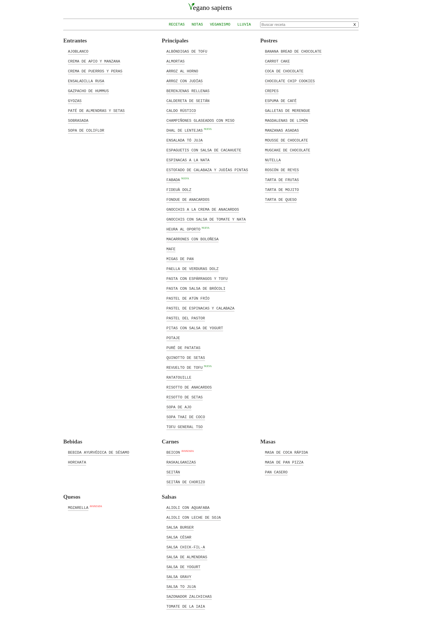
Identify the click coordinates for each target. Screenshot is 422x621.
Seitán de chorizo (186, 481)
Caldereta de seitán (188, 100)
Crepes (271, 90)
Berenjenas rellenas (188, 90)
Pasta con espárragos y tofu (197, 278)
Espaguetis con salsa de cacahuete (204, 150)
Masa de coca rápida (286, 452)
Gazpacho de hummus (88, 90)
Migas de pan (180, 258)
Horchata (77, 462)
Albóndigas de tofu (187, 51)
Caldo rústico (181, 110)
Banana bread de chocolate (293, 51)
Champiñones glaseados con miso (201, 120)
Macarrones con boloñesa (193, 238)
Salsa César (179, 537)
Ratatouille (179, 377)
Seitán (173, 472)
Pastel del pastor (186, 318)
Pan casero (276, 472)
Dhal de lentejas (185, 130)
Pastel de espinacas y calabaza (201, 308)
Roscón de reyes (282, 169)
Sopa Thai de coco (186, 416)
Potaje (173, 337)
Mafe (171, 248)
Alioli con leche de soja (194, 517)
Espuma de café (280, 100)
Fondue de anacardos (188, 199)
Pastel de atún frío (188, 298)
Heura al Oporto (184, 229)
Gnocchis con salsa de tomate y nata (206, 219)
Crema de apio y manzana (94, 61)
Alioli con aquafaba (188, 507)
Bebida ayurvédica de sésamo (98, 452)
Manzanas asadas (282, 130)
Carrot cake (277, 61)
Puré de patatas (184, 347)
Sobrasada (78, 120)
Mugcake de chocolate (287, 150)
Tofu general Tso (185, 426)
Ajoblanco (78, 51)
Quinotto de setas (186, 357)
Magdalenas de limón (286, 120)
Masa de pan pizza (284, 462)
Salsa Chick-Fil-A (186, 547)
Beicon (173, 452)
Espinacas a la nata (188, 159)
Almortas (176, 61)
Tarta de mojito (282, 189)
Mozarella (78, 507)
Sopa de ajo (179, 406)
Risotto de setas (185, 397)
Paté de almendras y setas (96, 110)
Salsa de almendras (187, 556)
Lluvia (244, 24)
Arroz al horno (182, 71)
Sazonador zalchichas (189, 596)
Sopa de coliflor (86, 130)
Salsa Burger (180, 527)
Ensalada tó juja (185, 140)
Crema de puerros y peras (95, 71)
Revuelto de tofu (185, 367)
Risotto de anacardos (189, 387)
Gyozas (75, 100)
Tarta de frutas (282, 179)
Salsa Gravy (179, 576)
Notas (197, 24)
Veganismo (220, 24)
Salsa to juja (181, 586)
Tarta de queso (280, 199)
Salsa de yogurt (184, 566)
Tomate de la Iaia (186, 606)
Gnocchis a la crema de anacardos (203, 209)
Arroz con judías (185, 80)
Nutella (273, 159)
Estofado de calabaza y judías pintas (207, 169)
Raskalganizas (181, 462)
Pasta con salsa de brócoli (196, 288)
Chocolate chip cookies (290, 80)
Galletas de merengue (287, 110)
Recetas (177, 24)
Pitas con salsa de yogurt (195, 327)
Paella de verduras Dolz (193, 268)
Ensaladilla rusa (86, 80)
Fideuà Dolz (179, 189)
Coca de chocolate (284, 71)
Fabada (173, 179)
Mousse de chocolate (286, 140)
